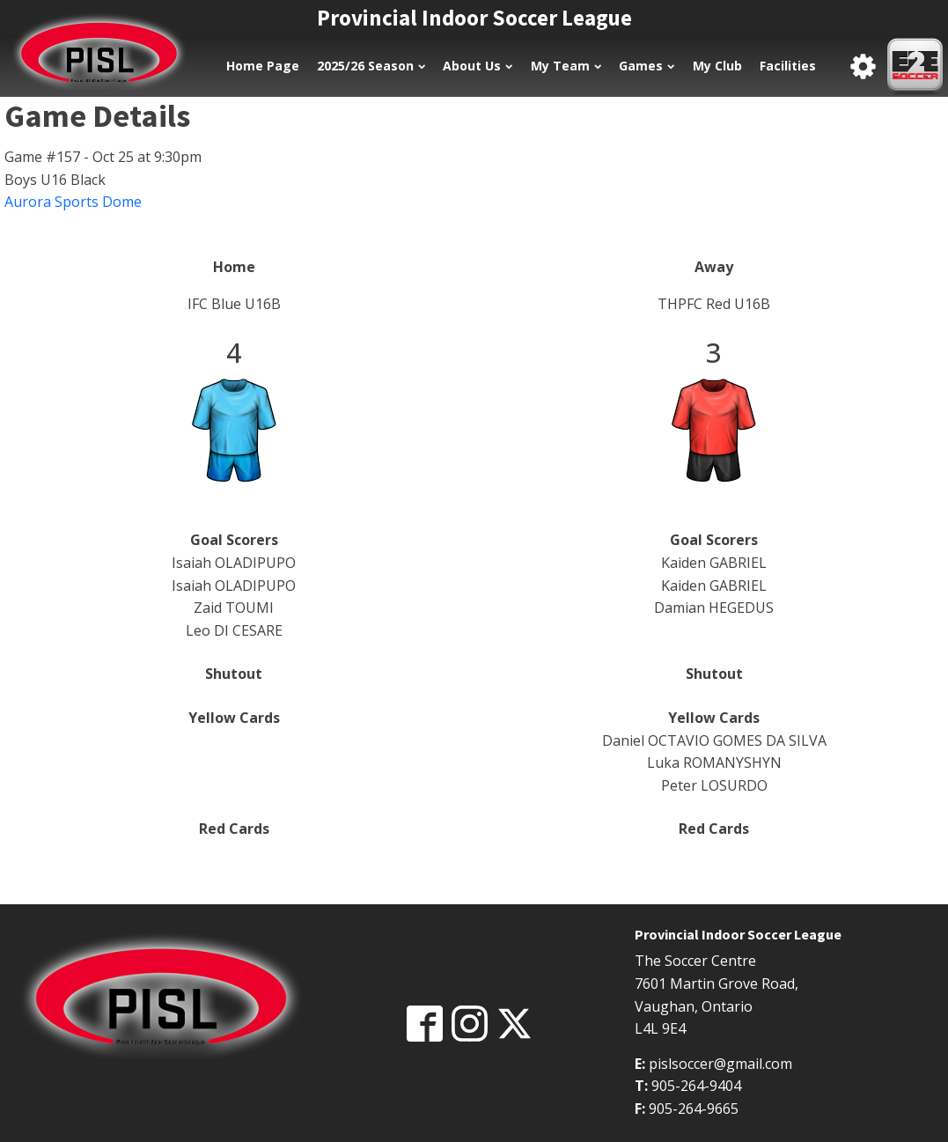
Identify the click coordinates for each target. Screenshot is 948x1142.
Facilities (788, 65)
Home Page (262, 65)
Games (646, 65)
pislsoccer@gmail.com (720, 1063)
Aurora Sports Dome (73, 201)
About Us (477, 65)
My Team (566, 65)
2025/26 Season (371, 65)
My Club (717, 65)
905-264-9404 (696, 1085)
